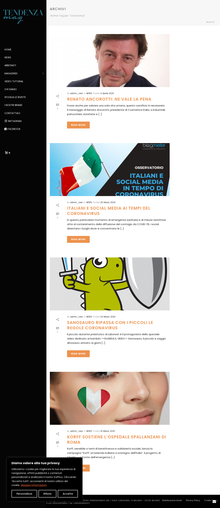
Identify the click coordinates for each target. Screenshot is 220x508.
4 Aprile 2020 (107, 93)
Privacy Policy (193, 500)
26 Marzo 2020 (108, 202)
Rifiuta (47, 493)
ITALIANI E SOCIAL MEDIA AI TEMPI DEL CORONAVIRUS (108, 210)
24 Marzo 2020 (108, 316)
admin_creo (76, 93)
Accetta (68, 493)
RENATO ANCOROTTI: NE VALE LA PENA (109, 99)
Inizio (209, 22)
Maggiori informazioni (34, 485)
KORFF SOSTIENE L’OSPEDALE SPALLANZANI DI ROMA (116, 439)
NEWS (89, 93)
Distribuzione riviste (172, 500)
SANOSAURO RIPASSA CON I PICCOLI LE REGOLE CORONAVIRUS (110, 325)
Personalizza (24, 493)
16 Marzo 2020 (107, 431)
